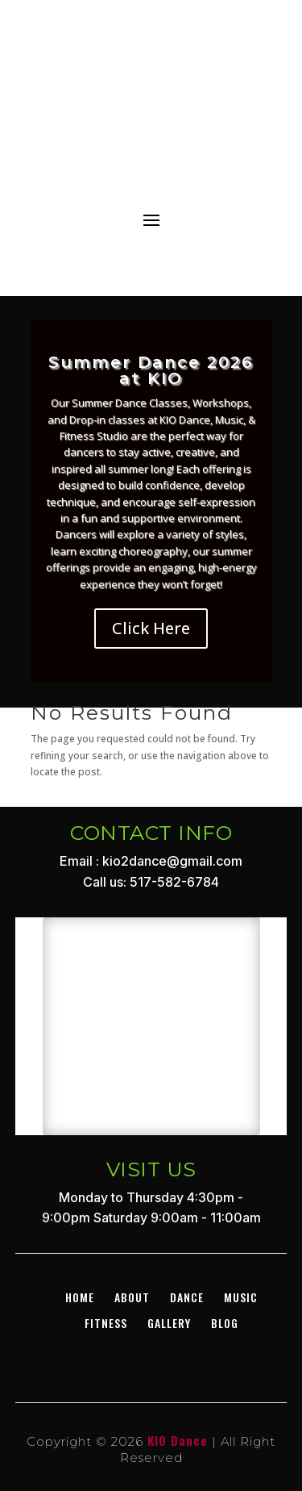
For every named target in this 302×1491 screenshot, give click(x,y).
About (132, 1296)
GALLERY (169, 1322)
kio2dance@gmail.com (172, 861)
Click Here (151, 628)
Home (79, 1296)
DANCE (187, 1296)
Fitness (106, 1322)
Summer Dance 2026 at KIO (151, 370)
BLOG (224, 1322)
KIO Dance (177, 1440)
